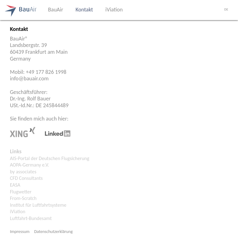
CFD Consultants (26, 178)
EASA (15, 185)
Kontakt (84, 9)
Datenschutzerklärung (53, 231)
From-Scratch (23, 198)
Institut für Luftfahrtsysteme (38, 205)
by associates (23, 172)
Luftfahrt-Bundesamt (31, 218)
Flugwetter (21, 192)
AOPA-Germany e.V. (29, 165)
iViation (114, 9)
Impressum (19, 231)
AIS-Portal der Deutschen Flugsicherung (49, 158)
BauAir (55, 9)
